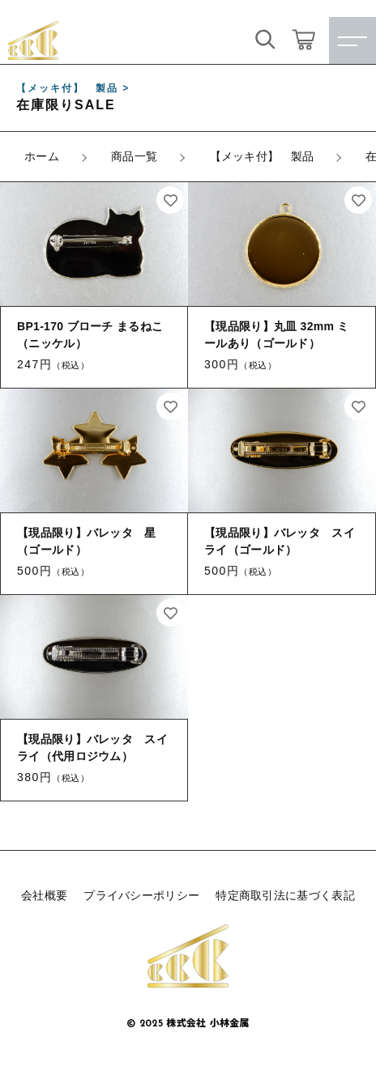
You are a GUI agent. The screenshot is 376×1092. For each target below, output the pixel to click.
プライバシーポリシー (141, 895)
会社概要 (44, 895)
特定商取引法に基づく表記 (285, 895)
